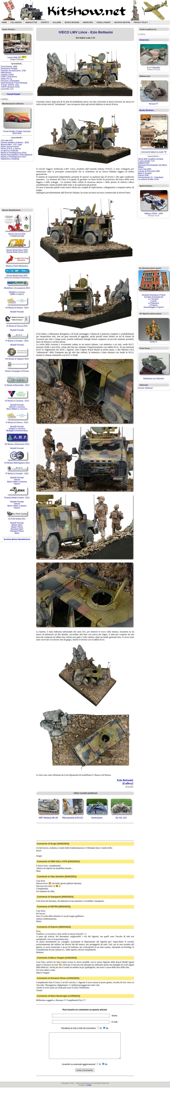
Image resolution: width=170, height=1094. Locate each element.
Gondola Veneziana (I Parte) (153, 295)
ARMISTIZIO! (143, 163)
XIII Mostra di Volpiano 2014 (17, 359)
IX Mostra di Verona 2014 (17, 326)
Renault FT (153, 104)
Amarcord (88, 22)
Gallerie (57, 22)
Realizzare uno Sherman (153, 378)
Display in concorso (17, 429)
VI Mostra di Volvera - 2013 (17, 422)
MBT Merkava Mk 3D (48, 818)
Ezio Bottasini (125, 780)
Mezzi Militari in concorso (16, 409)
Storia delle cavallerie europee (150, 159)
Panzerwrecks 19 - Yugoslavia (150, 177)
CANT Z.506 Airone (9, 77)
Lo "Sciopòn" (153, 299)
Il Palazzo (154, 305)
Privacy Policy (141, 22)
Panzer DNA (143, 175)
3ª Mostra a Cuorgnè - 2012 (17, 473)
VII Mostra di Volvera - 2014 (17, 308)
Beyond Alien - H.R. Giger (11, 144)
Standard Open (17, 529)
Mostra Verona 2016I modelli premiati (16, 235)
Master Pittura (17, 527)
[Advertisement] (17, 185)
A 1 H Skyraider (153, 67)
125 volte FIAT (7, 140)
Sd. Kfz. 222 (120, 818)
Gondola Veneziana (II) (153, 297)
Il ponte (154, 301)
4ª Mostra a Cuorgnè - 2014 (17, 341)
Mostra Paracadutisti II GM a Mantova (16, 155)
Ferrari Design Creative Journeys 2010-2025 (17, 132)
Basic (17, 533)
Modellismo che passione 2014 (17, 288)
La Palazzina (153, 303)
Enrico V (153, 342)
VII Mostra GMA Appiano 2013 (17, 463)
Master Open (17, 525)
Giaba (89, 1090)
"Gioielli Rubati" (13, 94)
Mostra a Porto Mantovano (17, 266)
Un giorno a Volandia (9, 151)
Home (4, 22)
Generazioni (96, 818)
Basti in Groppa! (145, 173)
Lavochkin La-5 (7, 89)
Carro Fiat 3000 (144, 169)
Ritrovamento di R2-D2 (72, 818)
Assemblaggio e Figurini (154, 307)
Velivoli (17, 480)
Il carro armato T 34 (146, 161)
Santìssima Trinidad (9, 68)
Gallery (127, 783)
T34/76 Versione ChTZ (10, 87)
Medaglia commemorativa (17, 431)
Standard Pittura (17, 531)
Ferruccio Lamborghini (10, 81)
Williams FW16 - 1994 (153, 213)
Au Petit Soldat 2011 (16, 519)
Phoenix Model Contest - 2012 (17, 498)
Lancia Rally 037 (14, 57)
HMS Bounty (6, 73)
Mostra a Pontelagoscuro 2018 (13, 153)
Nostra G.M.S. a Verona (11, 149)
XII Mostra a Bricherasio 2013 (17, 444)
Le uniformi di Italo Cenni (148, 179)
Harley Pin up (6, 79)
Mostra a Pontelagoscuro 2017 (13, 157)
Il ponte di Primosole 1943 (149, 171)
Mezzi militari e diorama (17, 482)
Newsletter (31, 22)
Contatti (45, 22)
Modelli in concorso (17, 292)
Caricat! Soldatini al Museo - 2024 (15, 142)
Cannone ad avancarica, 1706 (13, 71)
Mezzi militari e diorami (17, 506)
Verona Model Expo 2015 (17, 276)
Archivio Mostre (122, 22)
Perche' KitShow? (145, 388)
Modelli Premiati (16, 312)
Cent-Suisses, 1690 (9, 66)
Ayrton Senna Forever (10, 147)
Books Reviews (72, 22)
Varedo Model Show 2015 (17, 252)
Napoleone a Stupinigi (10, 159)
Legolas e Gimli (7, 75)
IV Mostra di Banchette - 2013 (17, 385)
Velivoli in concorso (17, 407)
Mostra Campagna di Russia (17, 371)
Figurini (17, 484)
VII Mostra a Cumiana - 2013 (17, 401)
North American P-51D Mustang (14, 83)
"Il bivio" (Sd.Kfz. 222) (10, 85)
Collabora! (16, 22)
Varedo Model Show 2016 (17, 250)
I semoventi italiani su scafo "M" (153, 152)
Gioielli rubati (104, 22)
